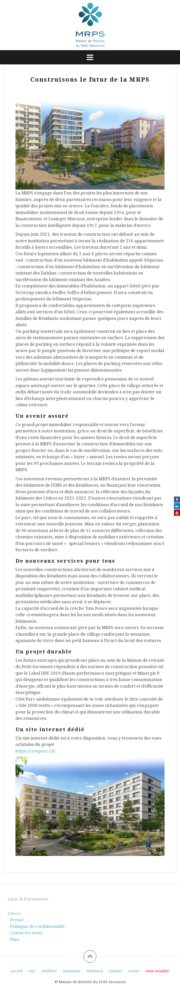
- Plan (13, 939)
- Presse (16, 920)
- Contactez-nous (25, 932)
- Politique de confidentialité (36, 926)
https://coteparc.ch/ (35, 751)
